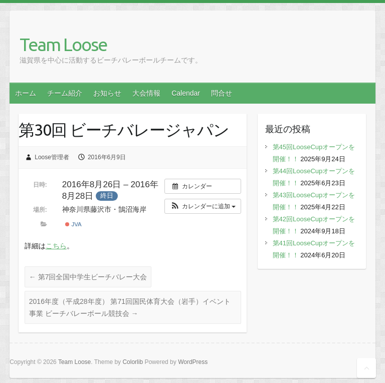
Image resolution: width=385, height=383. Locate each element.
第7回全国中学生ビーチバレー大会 (88, 277)
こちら (56, 246)
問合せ (221, 93)
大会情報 (146, 93)
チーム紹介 (64, 93)
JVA (73, 224)
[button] (203, 206)
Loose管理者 (52, 157)
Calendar (185, 93)
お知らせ (107, 93)
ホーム (25, 93)
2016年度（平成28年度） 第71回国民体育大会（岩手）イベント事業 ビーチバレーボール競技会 (130, 307)
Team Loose (63, 44)
